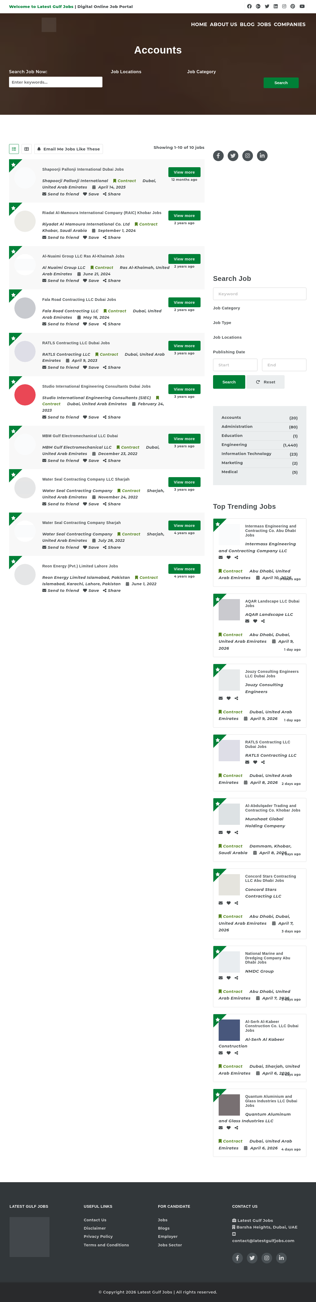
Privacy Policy (98, 1236)
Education (232, 435)
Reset (266, 382)
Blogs (164, 1228)
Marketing (232, 462)
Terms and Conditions (106, 1245)
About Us (223, 24)
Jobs (264, 24)
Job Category (201, 71)
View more (184, 172)
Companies (290, 24)
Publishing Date (229, 352)
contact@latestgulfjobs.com (263, 1240)
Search (281, 82)
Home (199, 24)
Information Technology (246, 453)
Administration (237, 426)
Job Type (222, 322)
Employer (168, 1236)
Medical (230, 471)
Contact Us (95, 1220)
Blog (247, 24)
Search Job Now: (28, 71)
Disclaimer (95, 1228)
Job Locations (126, 71)
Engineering (234, 444)
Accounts (231, 417)
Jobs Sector (170, 1245)
